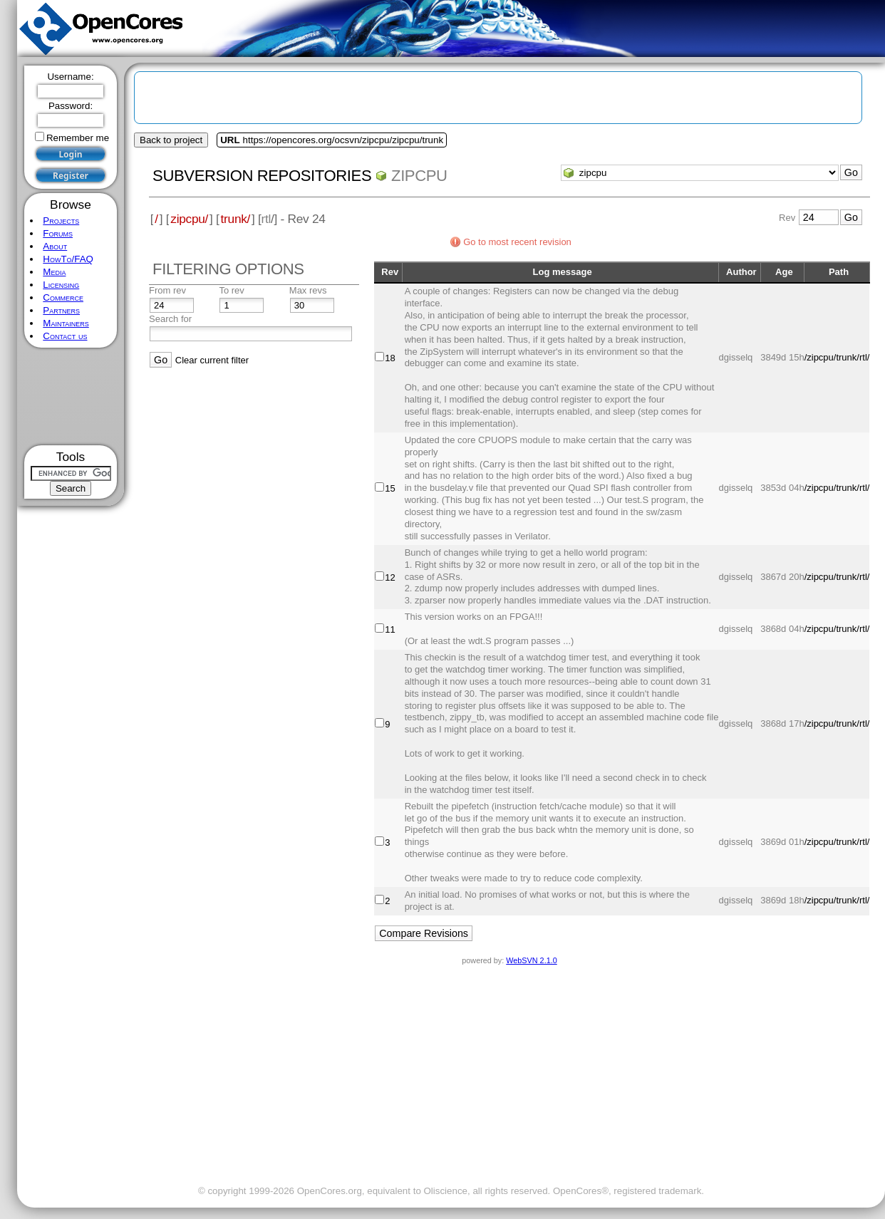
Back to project (171, 140)
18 (390, 358)
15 (390, 488)
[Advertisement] (70, 396)
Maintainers (65, 323)
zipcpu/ (189, 219)
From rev (167, 290)
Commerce (63, 297)
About (55, 246)
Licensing (61, 284)
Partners (61, 310)
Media (54, 271)
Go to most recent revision (517, 242)
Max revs (308, 290)
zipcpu (419, 176)
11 (390, 629)
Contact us (65, 336)
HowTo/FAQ (68, 259)
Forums (58, 233)
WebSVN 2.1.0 (531, 960)
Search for (170, 318)
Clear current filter (212, 360)
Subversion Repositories (261, 176)
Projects (61, 220)
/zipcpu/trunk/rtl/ (837, 357)
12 (390, 577)
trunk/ (235, 219)
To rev (231, 290)
